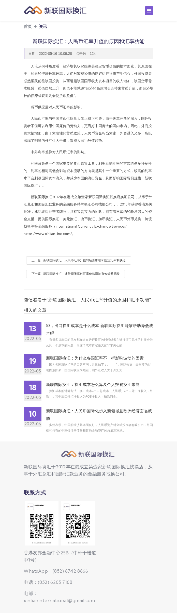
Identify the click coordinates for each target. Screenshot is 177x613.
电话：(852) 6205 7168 (48, 582)
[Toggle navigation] (149, 10)
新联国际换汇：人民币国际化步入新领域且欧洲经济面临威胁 (99, 414)
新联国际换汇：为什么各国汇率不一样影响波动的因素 (95, 358)
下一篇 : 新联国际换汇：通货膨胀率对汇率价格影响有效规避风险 (76, 274)
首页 (28, 26)
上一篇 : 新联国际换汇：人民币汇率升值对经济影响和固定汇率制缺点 (79, 260)
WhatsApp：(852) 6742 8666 (56, 571)
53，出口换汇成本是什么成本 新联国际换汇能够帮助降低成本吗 (99, 329)
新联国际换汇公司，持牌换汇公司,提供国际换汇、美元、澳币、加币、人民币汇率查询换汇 (88, 454)
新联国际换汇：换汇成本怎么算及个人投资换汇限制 (93, 384)
